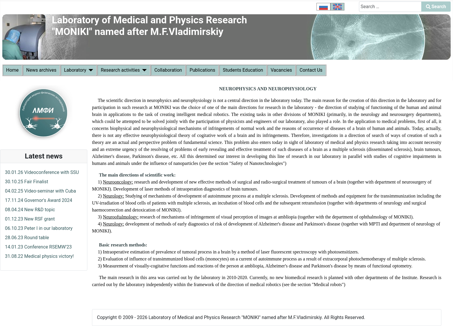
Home (12, 70)
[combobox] (390, 6)
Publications (202, 70)
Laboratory (75, 70)
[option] (323, 6)
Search (436, 6)
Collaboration (168, 70)
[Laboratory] (89, 70)
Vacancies (281, 70)
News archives (41, 70)
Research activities (120, 70)
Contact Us (311, 70)
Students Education (243, 70)
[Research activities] (143, 70)
